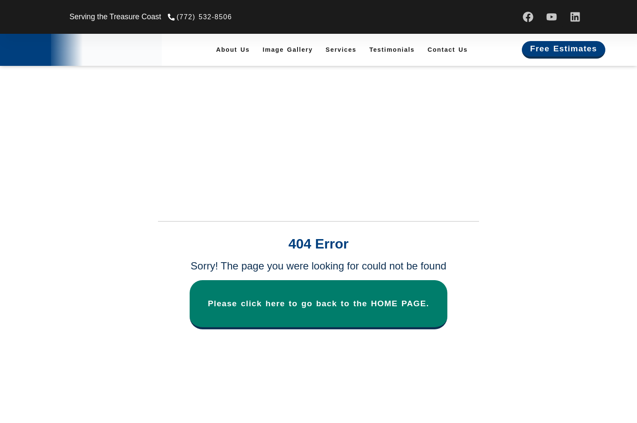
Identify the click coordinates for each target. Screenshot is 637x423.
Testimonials (392, 49)
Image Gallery (287, 49)
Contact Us (448, 49)
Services (341, 49)
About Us (233, 49)
